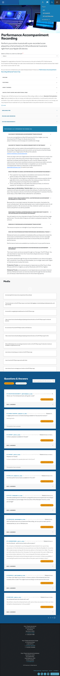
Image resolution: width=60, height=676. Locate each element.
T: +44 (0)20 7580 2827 (30, 644)
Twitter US (42, 672)
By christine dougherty (14, 392)
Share (4, 105)
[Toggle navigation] (3, 2)
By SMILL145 (10, 474)
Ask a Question (8, 383)
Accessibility (56, 668)
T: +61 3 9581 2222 (30, 660)
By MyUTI (9, 493)
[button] (47, 2)
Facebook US (39, 672)
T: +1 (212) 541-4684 (30, 631)
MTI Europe (46, 13)
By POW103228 (10, 517)
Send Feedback (55, 672)
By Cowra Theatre (12, 412)
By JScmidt (10, 433)
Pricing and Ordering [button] (8, 116)
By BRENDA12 (10, 573)
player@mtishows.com (14, 167)
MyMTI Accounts (42, 2)
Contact (50, 668)
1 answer (11, 402)
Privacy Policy (45, 668)
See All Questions (20, 383)
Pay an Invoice (45, 19)
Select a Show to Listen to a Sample (11, 53)
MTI (44, 10)
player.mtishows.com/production (17, 153)
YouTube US (45, 672)
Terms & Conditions (37, 668)
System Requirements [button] (8, 121)
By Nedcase (10, 595)
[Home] (9, 2)
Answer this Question (46, 397)
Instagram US (48, 672)
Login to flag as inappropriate (43, 392)
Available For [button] (6, 110)
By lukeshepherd (12, 539)
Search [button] (52, 2)
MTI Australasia (48, 16)
